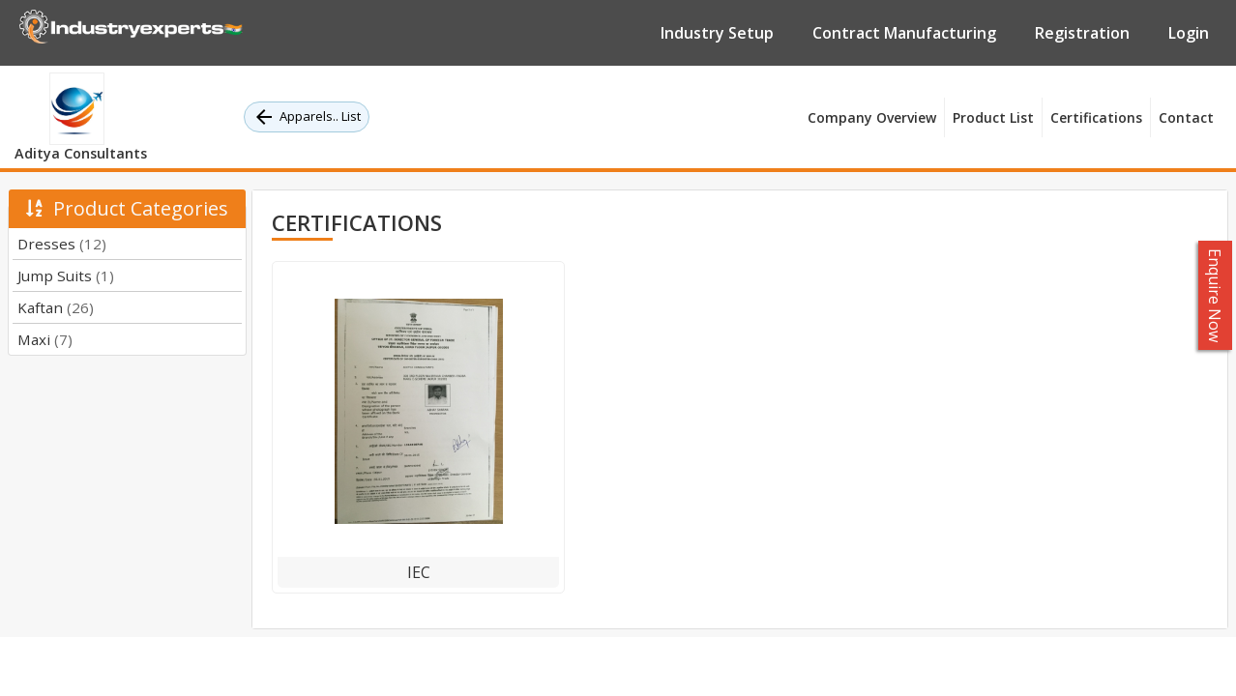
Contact (1186, 117)
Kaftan (55, 307)
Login (1188, 33)
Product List (993, 117)
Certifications (1096, 117)
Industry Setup (717, 33)
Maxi (45, 339)
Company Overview (872, 117)
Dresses (61, 243)
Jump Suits (65, 275)
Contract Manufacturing (904, 33)
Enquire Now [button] (1215, 295)
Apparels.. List (306, 117)
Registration (1082, 33)
